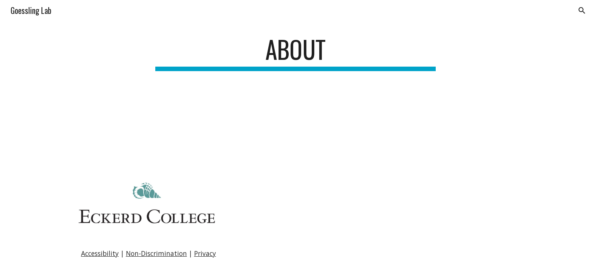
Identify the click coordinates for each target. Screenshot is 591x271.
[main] (295, 53)
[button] (582, 11)
